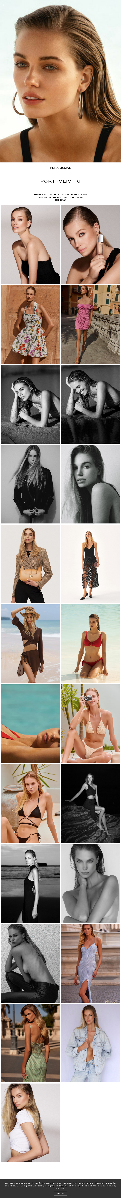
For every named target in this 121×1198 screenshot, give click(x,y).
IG (78, 181)
